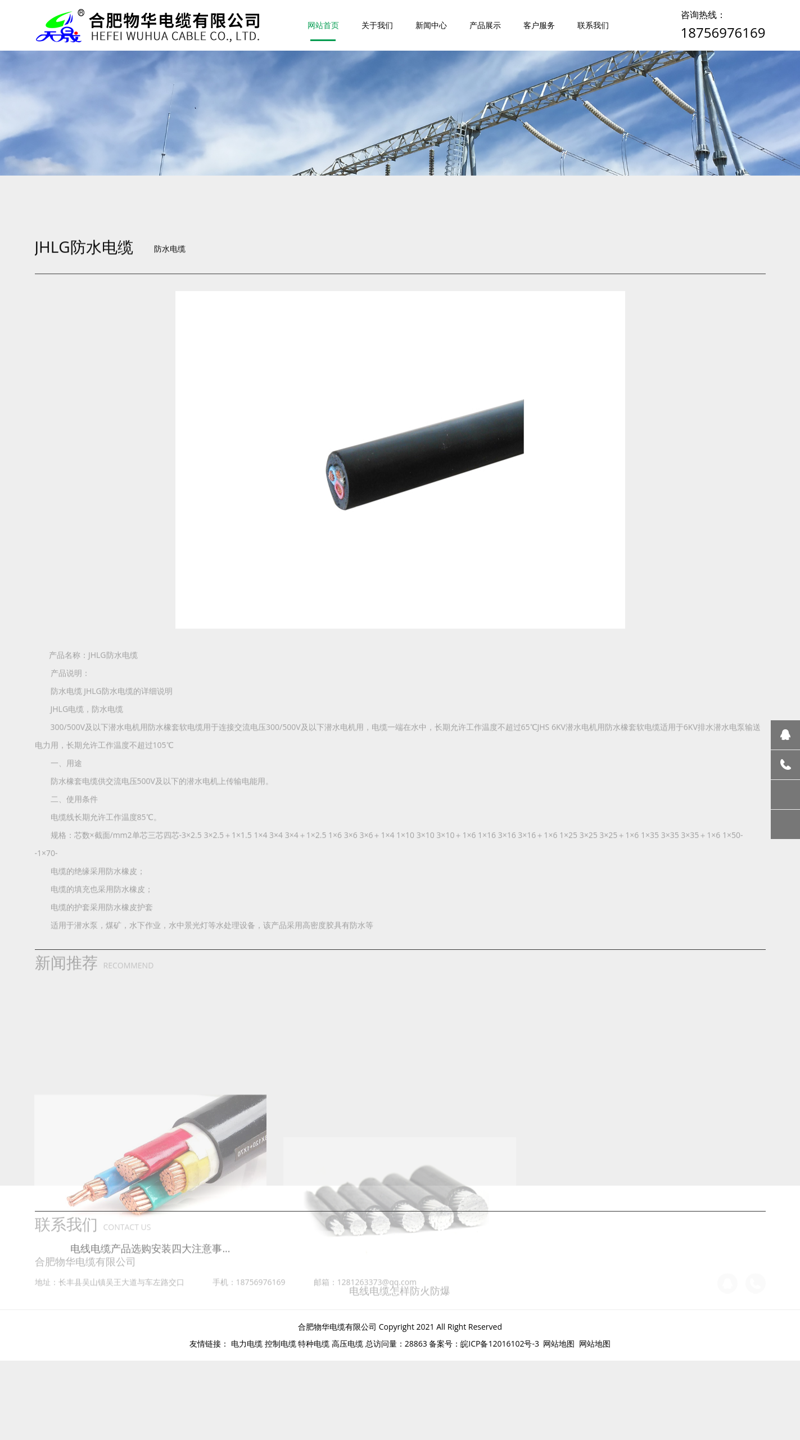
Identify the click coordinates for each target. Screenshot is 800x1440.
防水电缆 (170, 343)
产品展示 (485, 25)
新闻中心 (431, 25)
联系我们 (593, 25)
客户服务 (539, 25)
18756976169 (723, 32)
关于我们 (377, 25)
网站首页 (323, 25)
